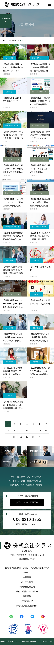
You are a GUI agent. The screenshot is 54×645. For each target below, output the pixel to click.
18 (33, 437)
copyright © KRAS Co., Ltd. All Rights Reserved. (19, 641)
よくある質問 (27, 582)
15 (14, 437)
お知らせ (9, 92)
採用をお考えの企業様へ (27, 606)
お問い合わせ (27, 601)
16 (21, 437)
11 (27, 430)
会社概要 (27, 577)
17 (27, 437)
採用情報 (27, 596)
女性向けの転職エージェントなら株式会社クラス (27, 568)
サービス (27, 572)
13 (40, 430)
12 (33, 430)
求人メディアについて (39, 92)
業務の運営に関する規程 (27, 591)
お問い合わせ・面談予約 (27, 502)
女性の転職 (9, 58)
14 (46, 430)
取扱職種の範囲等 (27, 587)
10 (21, 430)
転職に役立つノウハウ (39, 58)
